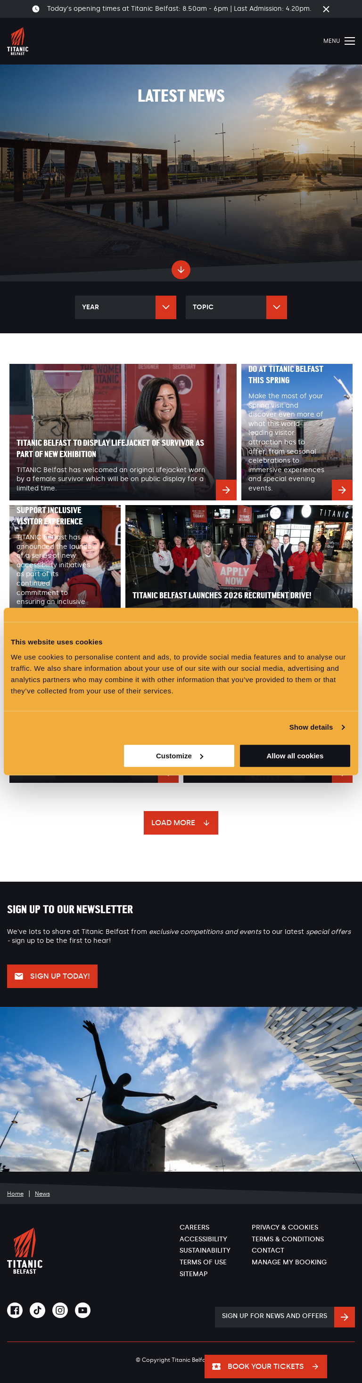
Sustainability (205, 1250)
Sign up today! (60, 976)
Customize (179, 756)
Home (15, 1193)
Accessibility (203, 1239)
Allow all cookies (294, 756)
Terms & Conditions (288, 1239)
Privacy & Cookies (285, 1227)
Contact (268, 1250)
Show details (311, 727)
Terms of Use (203, 1262)
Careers (194, 1227)
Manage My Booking (289, 1262)
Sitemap (194, 1274)
